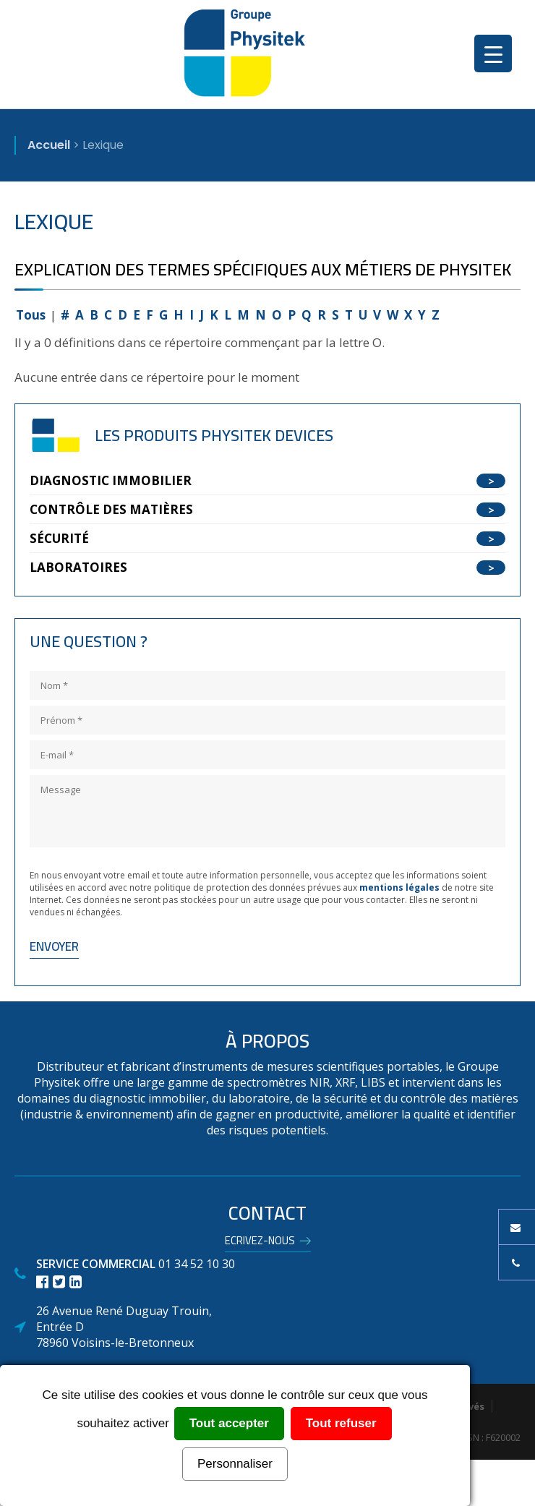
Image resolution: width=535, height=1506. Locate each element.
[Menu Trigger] (493, 53)
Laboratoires (78, 567)
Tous (31, 315)
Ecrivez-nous (260, 1243)
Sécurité (59, 538)
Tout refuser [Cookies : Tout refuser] (341, 1423)
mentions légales (399, 887)
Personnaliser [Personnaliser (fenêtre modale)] (235, 1464)
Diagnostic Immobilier (111, 480)
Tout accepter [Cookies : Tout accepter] (229, 1423)
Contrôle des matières (111, 509)
